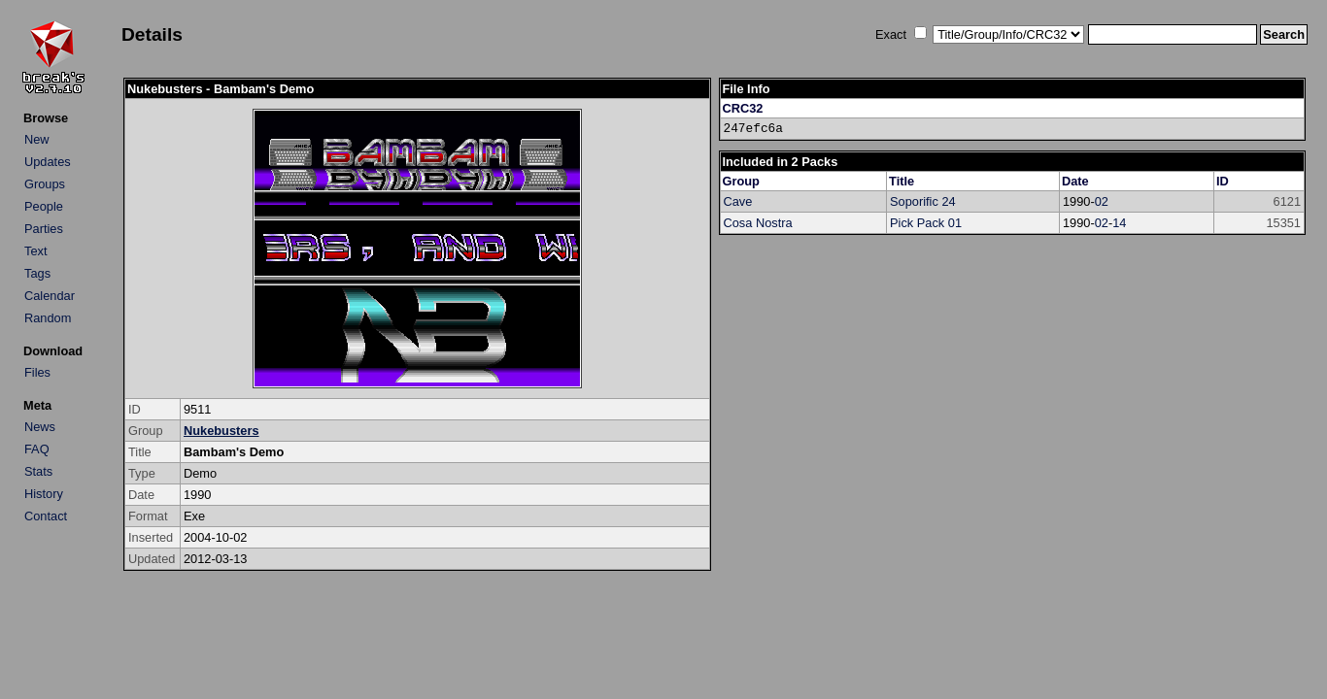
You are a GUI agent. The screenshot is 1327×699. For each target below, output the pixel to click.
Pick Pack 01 (926, 223)
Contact (45, 516)
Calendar (49, 295)
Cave (738, 201)
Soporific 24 (923, 201)
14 (1119, 223)
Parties (43, 228)
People (43, 206)
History (43, 493)
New (37, 139)
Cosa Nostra (758, 223)
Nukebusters (221, 430)
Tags (37, 273)
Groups (44, 184)
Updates (47, 161)
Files (37, 372)
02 (1101, 201)
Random (47, 318)
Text (35, 251)
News (39, 426)
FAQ (37, 449)
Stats (38, 471)
